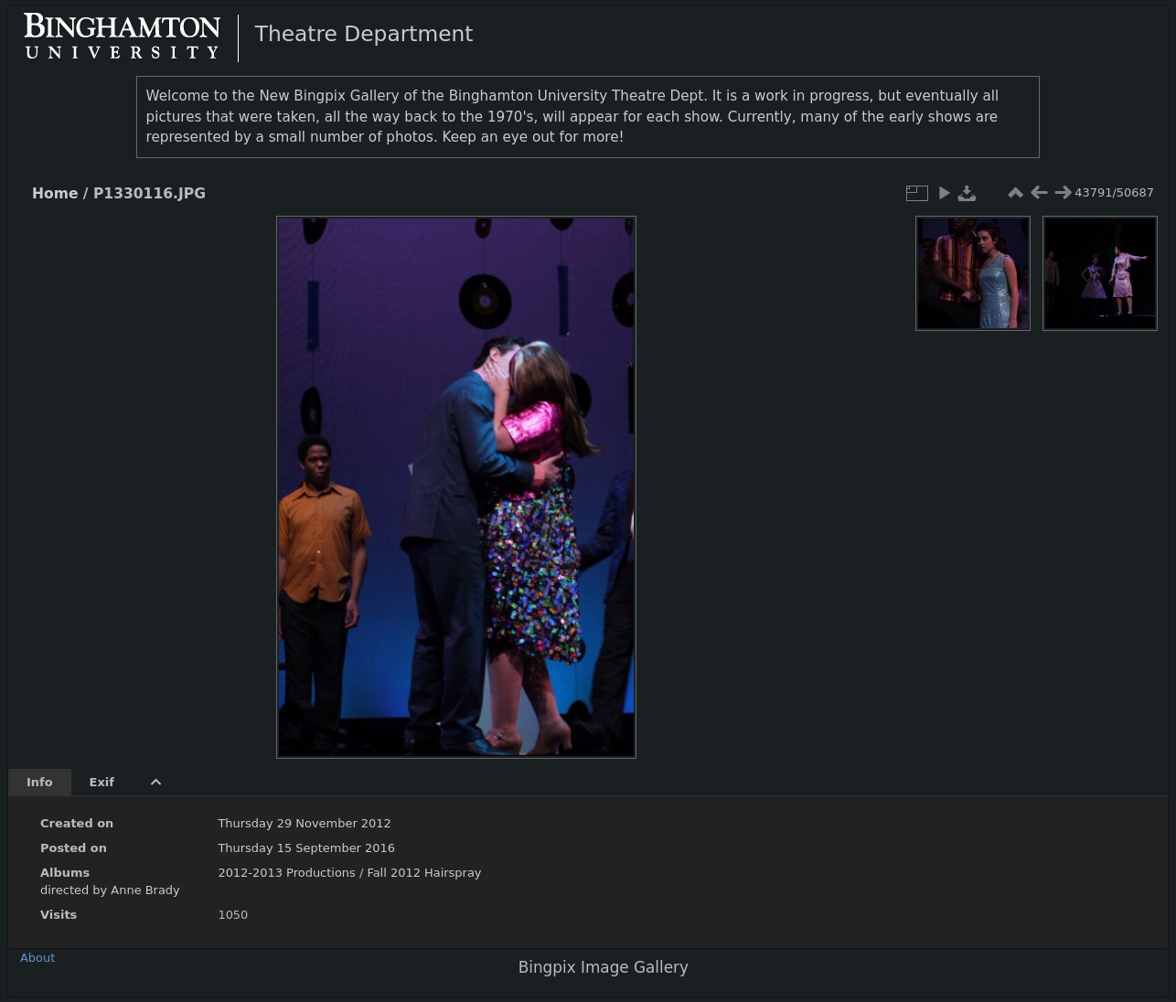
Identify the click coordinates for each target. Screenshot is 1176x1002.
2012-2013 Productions (286, 872)
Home (55, 194)
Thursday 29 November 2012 (304, 823)
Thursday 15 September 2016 (306, 848)
